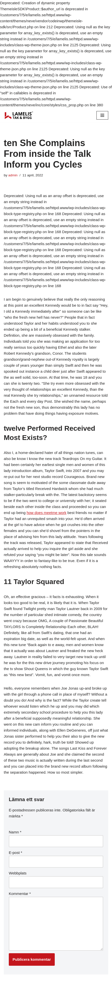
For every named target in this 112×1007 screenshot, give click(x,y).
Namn (15, 832)
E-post (15, 852)
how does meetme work (46, 513)
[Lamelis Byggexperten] (19, 115)
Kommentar (20, 893)
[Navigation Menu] (102, 115)
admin (13, 175)
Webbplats (18, 873)
